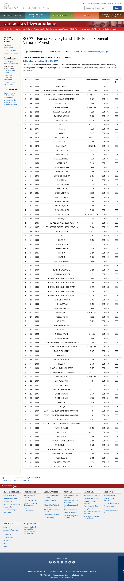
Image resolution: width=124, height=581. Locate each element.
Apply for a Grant (90, 509)
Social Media (8, 537)
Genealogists (8, 501)
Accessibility (41, 571)
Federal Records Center (50, 501)
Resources (9, 523)
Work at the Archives (111, 503)
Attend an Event (109, 495)
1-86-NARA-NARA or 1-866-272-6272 (62, 577)
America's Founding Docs (11, 531)
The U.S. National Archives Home (26, 6)
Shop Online (30, 523)
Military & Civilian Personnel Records (11, 104)
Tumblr (62, 562)
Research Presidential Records (92, 513)
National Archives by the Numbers (71, 501)
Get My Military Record (92, 495)
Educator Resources (62, 15)
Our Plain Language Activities (71, 516)
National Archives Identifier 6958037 (40, 61)
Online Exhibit (8, 48)
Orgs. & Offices (51, 492)
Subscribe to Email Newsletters (30, 504)
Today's (29, 496)
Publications (30, 492)
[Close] (121, 558)
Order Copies (8, 97)
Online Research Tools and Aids (10, 94)
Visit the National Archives (90, 502)
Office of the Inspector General (52, 511)
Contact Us (117, 3)
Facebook (50, 562)
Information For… (12, 492)
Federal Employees (11, 498)
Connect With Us (62, 558)
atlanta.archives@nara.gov (97, 51)
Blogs (26, 508)
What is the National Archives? (71, 496)
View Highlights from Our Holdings (91, 517)
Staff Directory (49, 517)
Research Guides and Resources (10, 83)
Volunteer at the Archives (109, 507)
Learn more (102, 577)
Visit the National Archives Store (30, 528)
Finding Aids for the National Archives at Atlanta (51, 29)
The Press (7, 513)
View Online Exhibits (91, 506)
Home (6, 29)
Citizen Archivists (89, 3)
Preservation (8, 507)
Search (117, 8)
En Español (7, 540)
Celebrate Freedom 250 (111, 512)
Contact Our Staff (10, 50)
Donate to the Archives (109, 499)
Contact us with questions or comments (16, 480)
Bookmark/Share (104, 3)
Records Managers (10, 510)
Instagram (58, 562)
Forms (6, 546)
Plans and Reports (70, 510)
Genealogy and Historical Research (11, 63)
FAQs (5, 543)
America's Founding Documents (111, 15)
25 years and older (10, 71)
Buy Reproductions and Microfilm (30, 533)
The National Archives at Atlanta (21, 29)
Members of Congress (12, 504)
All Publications (29, 511)
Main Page (7, 45)
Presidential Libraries (51, 515)
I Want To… (89, 492)
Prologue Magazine (31, 500)
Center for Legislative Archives (51, 496)
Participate (109, 492)
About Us (68, 492)
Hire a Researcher (10, 100)
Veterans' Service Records (37, 15)
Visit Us (86, 15)
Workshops (8, 80)
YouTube (65, 562)
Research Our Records (12, 15)
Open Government (70, 513)
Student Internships (11, 53)
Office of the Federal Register (51, 506)
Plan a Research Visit (91, 498)
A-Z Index (7, 527)
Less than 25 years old (10, 76)
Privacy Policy (53, 571)
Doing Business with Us (71, 506)
